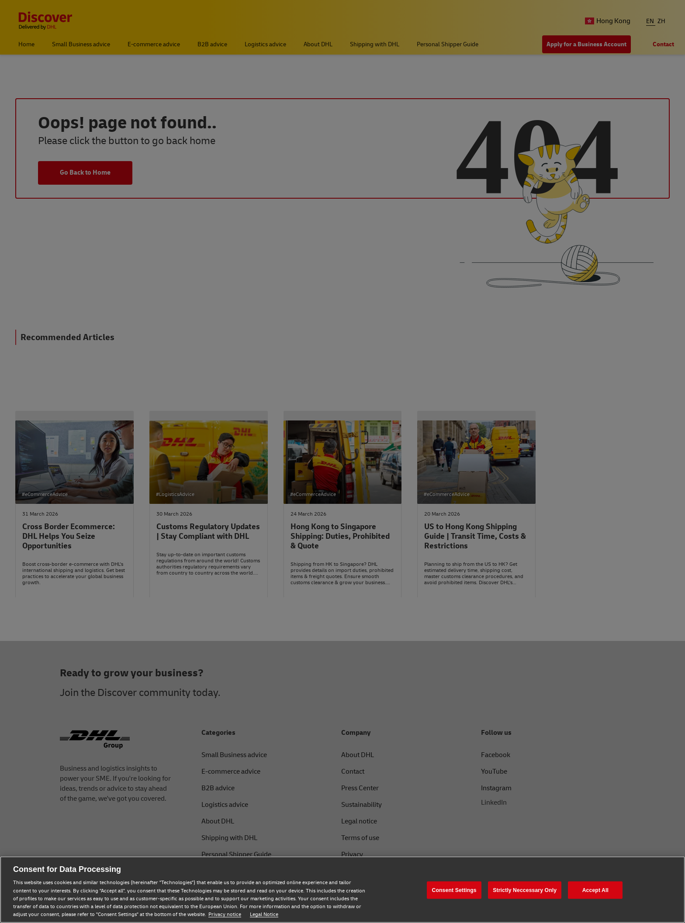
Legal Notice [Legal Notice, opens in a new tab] (264, 914)
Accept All (595, 890)
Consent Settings (454, 890)
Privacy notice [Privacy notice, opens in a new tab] (224, 914)
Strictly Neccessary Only (525, 890)
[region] (342, 889)
